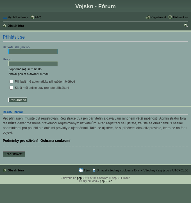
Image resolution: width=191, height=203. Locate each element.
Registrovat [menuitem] (158, 17)
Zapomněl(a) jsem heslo (25, 69)
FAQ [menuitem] (38, 17)
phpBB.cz (106, 181)
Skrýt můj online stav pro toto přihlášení (39, 87)
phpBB (81, 178)
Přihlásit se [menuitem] (180, 17)
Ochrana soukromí (55, 141)
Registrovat (13, 154)
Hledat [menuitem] (186, 26)
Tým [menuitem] (87, 170)
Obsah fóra (16, 170)
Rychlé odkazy (18, 17)
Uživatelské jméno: (17, 47)
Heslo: (7, 59)
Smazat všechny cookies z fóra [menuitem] (118, 170)
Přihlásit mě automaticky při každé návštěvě (42, 81)
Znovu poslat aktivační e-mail (28, 74)
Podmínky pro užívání (20, 141)
